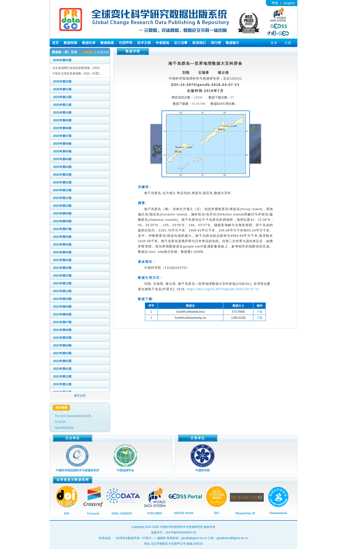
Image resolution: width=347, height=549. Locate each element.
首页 (55, 43)
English (289, 3)
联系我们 (199, 43)
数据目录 (89, 43)
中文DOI (60, 422)
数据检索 (107, 43)
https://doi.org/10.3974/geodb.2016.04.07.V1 (223, 289)
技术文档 (144, 43)
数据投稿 (70, 43)
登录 (274, 43)
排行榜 (216, 43)
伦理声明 (125, 43)
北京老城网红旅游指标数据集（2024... (77, 68)
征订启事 (181, 43)
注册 (288, 43)
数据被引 (232, 43)
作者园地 (162, 43)
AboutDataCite (64, 427)
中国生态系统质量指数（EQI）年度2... (77, 73)
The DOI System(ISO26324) (73, 416)
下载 (260, 311)
